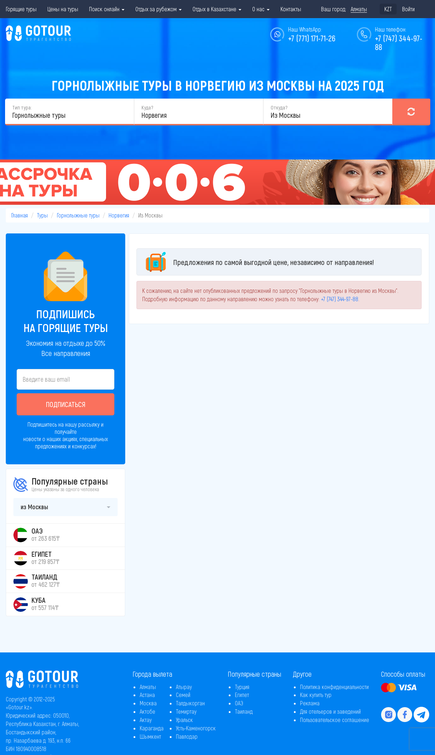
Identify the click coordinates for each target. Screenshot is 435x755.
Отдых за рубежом (158, 8)
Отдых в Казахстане (217, 8)
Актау (146, 719)
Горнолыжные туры (78, 215)
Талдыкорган (190, 703)
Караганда (152, 728)
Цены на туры (62, 8)
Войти (408, 8)
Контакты (290, 8)
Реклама (310, 703)
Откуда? (279, 107)
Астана (147, 694)
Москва (148, 703)
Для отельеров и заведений (330, 711)
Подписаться (65, 404)
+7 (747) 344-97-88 (398, 42)
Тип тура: (21, 107)
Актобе (147, 711)
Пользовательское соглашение (334, 719)
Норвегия (119, 215)
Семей (183, 694)
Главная (19, 215)
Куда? (147, 107)
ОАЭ (239, 703)
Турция (242, 686)
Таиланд (244, 711)
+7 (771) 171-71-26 (311, 38)
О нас (261, 8)
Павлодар (187, 736)
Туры (42, 215)
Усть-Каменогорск (196, 728)
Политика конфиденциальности (334, 686)
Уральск (184, 719)
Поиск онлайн (106, 8)
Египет (242, 694)
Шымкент (150, 736)
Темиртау (186, 711)
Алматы (148, 686)
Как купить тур (315, 694)
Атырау (184, 686)
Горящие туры (21, 8)
